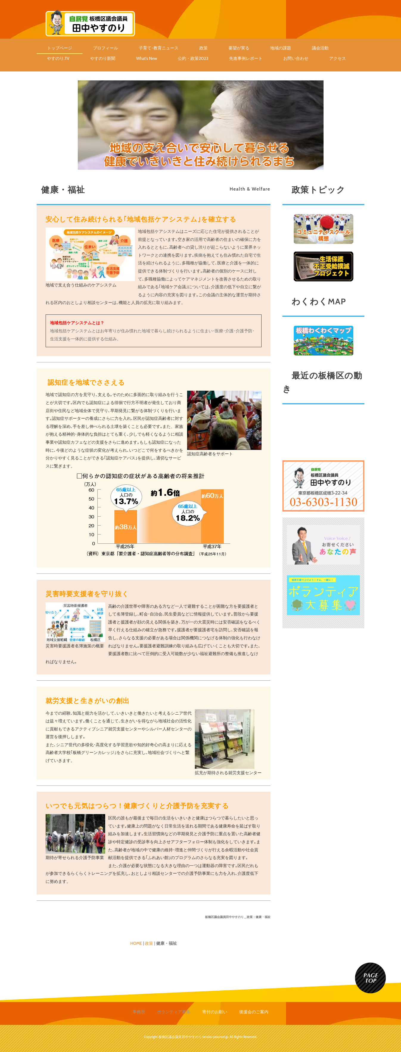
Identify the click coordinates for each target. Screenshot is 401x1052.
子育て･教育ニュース (158, 48)
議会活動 (320, 48)
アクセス (337, 58)
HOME (136, 943)
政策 (203, 48)
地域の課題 (280, 48)
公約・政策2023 (193, 58)
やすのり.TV (58, 58)
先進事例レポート (245, 58)
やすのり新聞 (102, 58)
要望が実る (239, 48)
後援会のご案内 (253, 1011)
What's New (146, 58)
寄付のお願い (214, 1011)
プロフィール (105, 48)
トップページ (59, 48)
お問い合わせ (295, 58)
